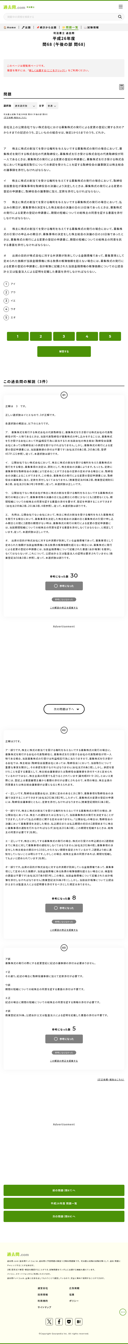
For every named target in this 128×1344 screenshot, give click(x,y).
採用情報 (43, 1294)
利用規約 (43, 1300)
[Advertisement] (64, 1154)
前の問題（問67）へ (64, 1190)
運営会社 (43, 1288)
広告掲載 (74, 1288)
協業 (71, 1294)
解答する (64, 351)
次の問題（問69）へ (64, 1216)
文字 (41, 105)
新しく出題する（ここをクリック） (47, 70)
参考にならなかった (64, 599)
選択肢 (7, 105)
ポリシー (74, 1300)
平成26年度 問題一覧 (64, 1203)
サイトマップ (44, 1307)
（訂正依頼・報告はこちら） (15, 117)
